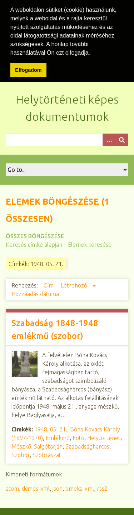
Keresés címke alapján (34, 243)
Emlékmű (58, 437)
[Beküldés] (121, 138)
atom (12, 487)
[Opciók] (109, 138)
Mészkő (21, 445)
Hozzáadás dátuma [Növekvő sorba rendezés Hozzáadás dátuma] (35, 293)
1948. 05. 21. (50, 428)
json (58, 487)
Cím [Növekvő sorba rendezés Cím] (49, 284)
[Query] (67, 138)
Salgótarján (48, 445)
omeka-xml (79, 487)
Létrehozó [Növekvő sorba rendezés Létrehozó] (75, 284)
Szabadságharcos (87, 445)
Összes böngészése (35, 235)
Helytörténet (103, 437)
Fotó (78, 437)
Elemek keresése (89, 243)
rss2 (102, 487)
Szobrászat (47, 454)
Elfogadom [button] (28, 70)
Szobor (20, 454)
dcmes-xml (36, 487)
